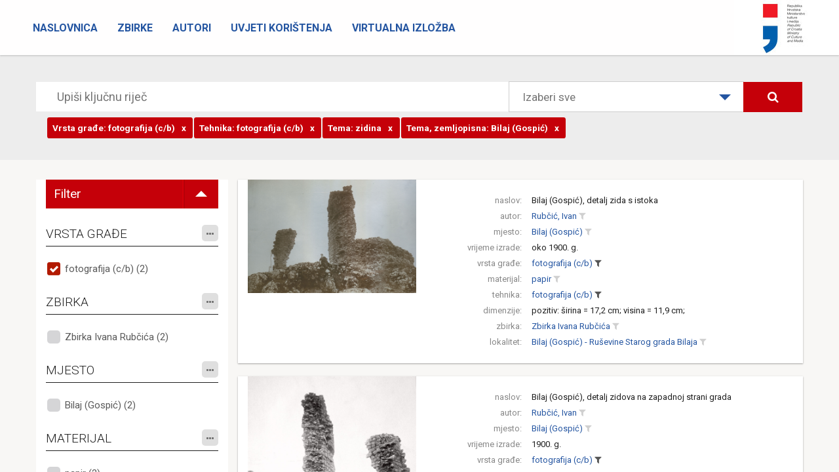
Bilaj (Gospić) (557, 232)
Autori (191, 28)
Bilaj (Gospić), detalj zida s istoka (595, 200)
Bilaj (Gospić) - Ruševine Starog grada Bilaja (614, 342)
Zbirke (135, 28)
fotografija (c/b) (562, 263)
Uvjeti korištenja (281, 28)
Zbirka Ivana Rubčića (571, 326)
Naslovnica (65, 28)
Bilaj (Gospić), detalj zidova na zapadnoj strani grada (632, 397)
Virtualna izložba (404, 28)
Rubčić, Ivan (554, 216)
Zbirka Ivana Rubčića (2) (116, 337)
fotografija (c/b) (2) (106, 269)
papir (541, 279)
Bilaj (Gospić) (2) (100, 405)
